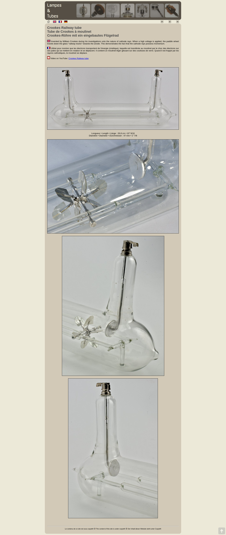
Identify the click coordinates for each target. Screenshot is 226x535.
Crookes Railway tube (78, 58)
